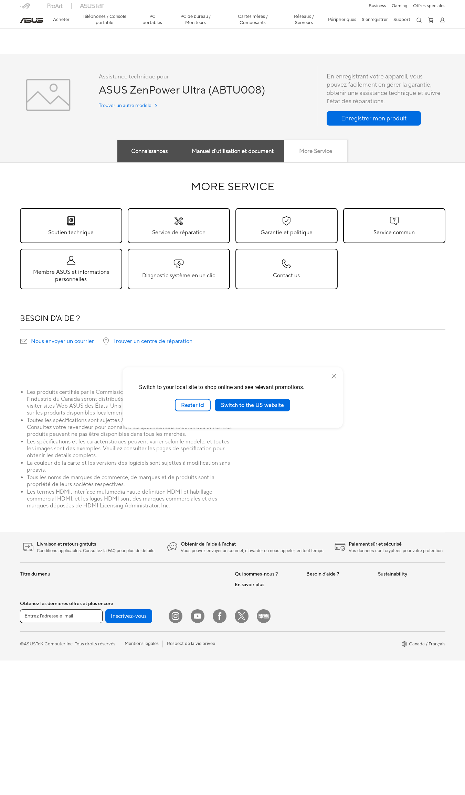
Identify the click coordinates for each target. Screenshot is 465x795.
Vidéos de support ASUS (331, 683)
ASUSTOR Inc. (249, 616)
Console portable (37, 595)
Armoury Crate (250, 709)
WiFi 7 (97, 719)
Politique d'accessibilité (258, 698)
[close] (334, 376)
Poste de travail (107, 605)
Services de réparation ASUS (335, 646)
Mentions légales (142, 778)
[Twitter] (242, 751)
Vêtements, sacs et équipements (194, 688)
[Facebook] (219, 751)
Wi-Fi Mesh (174, 605)
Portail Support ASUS (328, 626)
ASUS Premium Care (327, 585)
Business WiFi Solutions (186, 626)
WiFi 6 (168, 585)
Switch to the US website (252, 404)
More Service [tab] (315, 151)
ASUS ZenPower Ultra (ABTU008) (74, 36)
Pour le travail (34, 627)
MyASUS (315, 616)
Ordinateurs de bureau (43, 709)
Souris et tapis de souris (186, 657)
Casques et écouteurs (184, 667)
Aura (239, 719)
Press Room (247, 605)
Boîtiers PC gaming (110, 637)
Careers (243, 626)
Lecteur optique (107, 688)
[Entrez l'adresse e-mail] (61, 751)
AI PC (240, 647)
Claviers (170, 647)
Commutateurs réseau (184, 616)
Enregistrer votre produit (331, 595)
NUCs (97, 585)
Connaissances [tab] (149, 151)
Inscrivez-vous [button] (129, 750)
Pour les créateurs (38, 637)
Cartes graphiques (110, 657)
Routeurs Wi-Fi (177, 595)
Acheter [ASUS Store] (61, 19)
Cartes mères (104, 626)
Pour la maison (35, 616)
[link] (31, 20)
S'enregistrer (375, 19)
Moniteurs (30, 678)
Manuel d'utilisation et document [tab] (233, 151)
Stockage (100, 698)
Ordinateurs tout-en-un (43, 699)
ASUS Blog (246, 667)
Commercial (247, 678)
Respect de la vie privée (191, 778)
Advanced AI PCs (252, 657)
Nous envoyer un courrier (62, 341)
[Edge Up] (264, 751)
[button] (377, 6)
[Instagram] (175, 751)
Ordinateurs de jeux (40, 720)
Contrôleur (173, 698)
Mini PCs (100, 595)
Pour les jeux (32, 657)
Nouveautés (247, 585)
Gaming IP (172, 709)
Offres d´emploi (250, 595)
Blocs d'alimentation (111, 667)
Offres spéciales (429, 6)
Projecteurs (31, 689)
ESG (382, 585)
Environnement (393, 595)
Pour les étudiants (38, 647)
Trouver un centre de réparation (152, 341)
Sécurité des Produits (328, 636)
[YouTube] (197, 751)
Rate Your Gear (250, 688)
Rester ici (192, 404)
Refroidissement (107, 647)
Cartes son (102, 678)
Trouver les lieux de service (333, 657)
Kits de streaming (180, 678)
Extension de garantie (328, 605)
